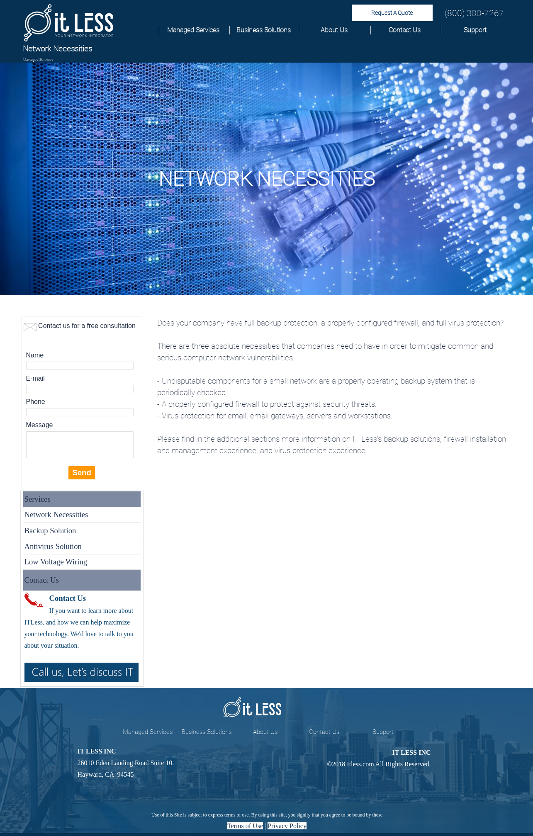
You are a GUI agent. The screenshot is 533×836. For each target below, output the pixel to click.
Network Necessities (56, 514)
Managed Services (193, 30)
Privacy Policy (287, 825)
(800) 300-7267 (474, 13)
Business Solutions (263, 30)
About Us (334, 30)
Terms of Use (245, 825)
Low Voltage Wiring (56, 561)
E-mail (35, 378)
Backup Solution (50, 530)
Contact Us (405, 30)
